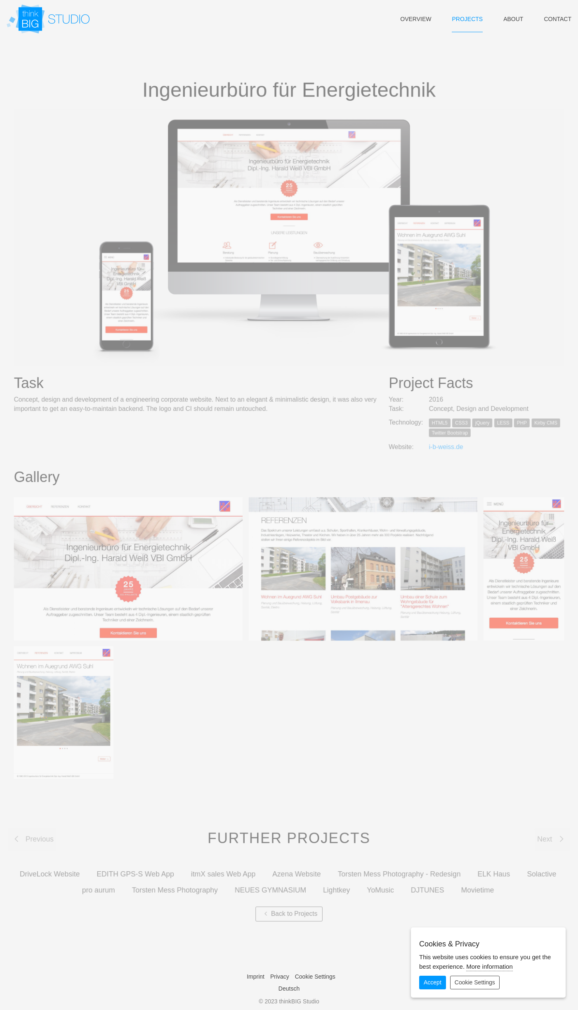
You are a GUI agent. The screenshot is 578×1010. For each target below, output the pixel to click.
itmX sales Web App (224, 870)
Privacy (279, 976)
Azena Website (297, 870)
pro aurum (101, 885)
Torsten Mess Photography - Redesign (397, 870)
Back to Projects (289, 909)
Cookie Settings (315, 976)
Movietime (475, 885)
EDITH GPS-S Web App (137, 870)
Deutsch (289, 988)
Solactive (538, 870)
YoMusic (379, 885)
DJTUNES (425, 885)
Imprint (255, 976)
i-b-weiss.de (444, 447)
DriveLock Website (52, 870)
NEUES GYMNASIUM (270, 885)
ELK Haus (491, 870)
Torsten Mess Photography (176, 885)
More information (489, 966)
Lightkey (336, 885)
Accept (432, 982)
